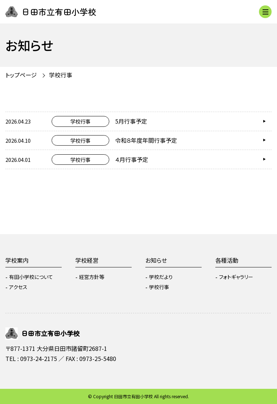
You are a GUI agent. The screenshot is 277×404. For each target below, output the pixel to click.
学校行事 (60, 74)
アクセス (18, 287)
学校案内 (16, 260)
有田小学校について (31, 276)
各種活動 (226, 260)
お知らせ (156, 260)
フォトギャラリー (236, 276)
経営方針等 (91, 276)
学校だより (161, 276)
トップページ (21, 74)
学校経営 (86, 260)
